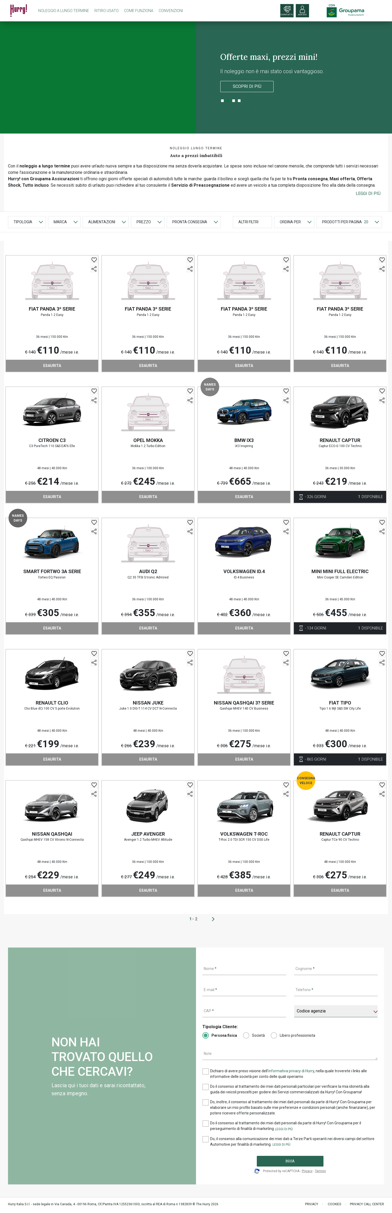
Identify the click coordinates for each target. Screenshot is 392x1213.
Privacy (307, 1171)
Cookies (334, 1204)
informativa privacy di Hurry (291, 1071)
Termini (320, 1171)
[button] (368, 194)
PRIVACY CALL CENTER (367, 1204)
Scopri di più (247, 86)
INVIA (290, 1161)
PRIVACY (311, 1204)
